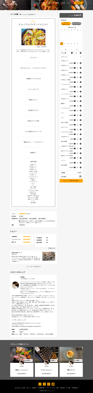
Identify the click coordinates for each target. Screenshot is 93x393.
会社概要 (41, 387)
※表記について (51, 248)
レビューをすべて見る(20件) (32, 266)
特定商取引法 (75, 387)
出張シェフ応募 (60, 3)
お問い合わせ (50, 3)
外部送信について (65, 387)
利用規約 (34, 387)
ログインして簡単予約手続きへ (71, 180)
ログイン (69, 3)
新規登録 (78, 3)
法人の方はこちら (20, 387)
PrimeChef (13, 3)
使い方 (28, 387)
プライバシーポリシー (52, 387)
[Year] (72, 27)
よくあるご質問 (40, 3)
